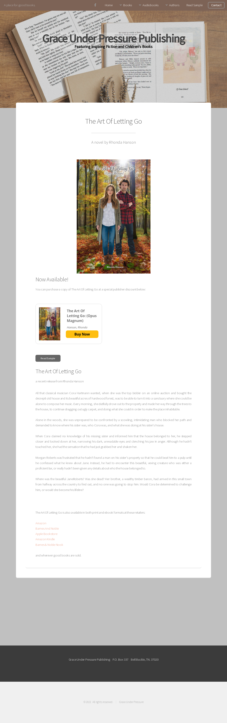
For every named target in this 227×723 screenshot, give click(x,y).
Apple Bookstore (46, 534)
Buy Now (82, 334)
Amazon (40, 523)
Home (109, 5)
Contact (216, 5)
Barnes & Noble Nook (49, 545)
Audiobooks (151, 5)
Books (127, 5)
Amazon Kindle (45, 539)
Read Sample (194, 5)
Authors (174, 5)
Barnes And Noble (47, 528)
